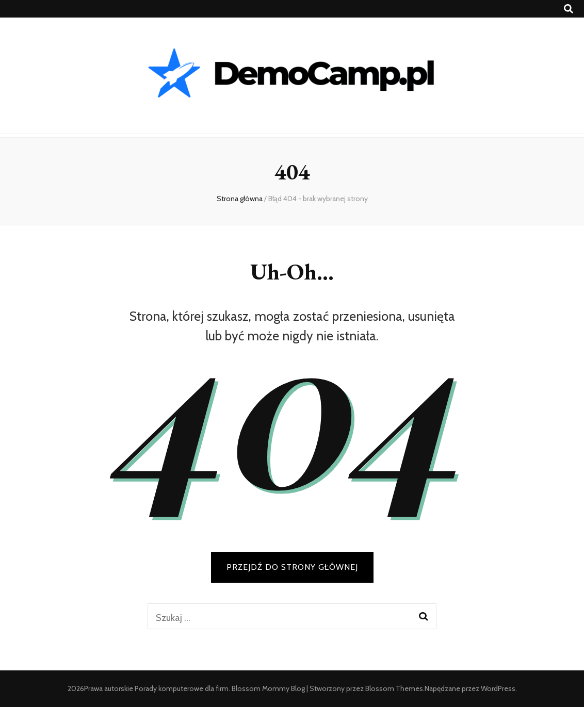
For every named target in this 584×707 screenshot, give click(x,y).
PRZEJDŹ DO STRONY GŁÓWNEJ (292, 567)
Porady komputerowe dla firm (182, 688)
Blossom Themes (394, 688)
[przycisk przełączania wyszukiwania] (568, 9)
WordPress (498, 688)
